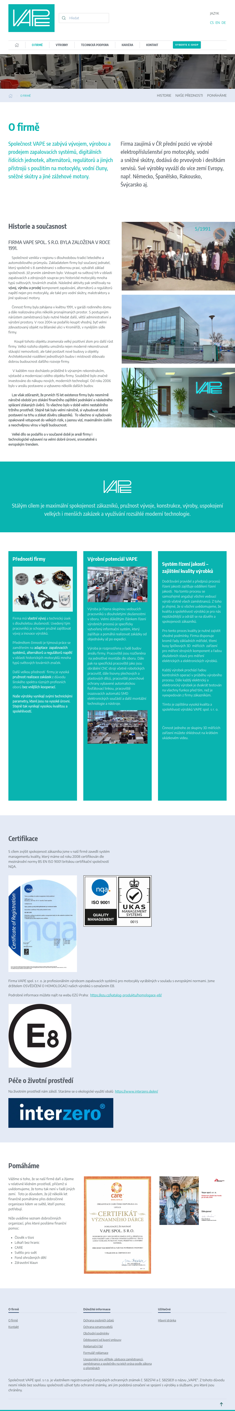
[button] (221, 1404)
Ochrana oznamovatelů (98, 1327)
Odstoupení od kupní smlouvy (102, 1340)
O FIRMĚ (37, 45)
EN (218, 23)
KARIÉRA (127, 45)
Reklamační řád (93, 1346)
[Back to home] (31, 18)
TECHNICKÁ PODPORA (95, 45)
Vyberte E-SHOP (186, 44)
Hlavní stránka (167, 1320)
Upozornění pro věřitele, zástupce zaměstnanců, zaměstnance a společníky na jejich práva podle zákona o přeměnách (117, 1363)
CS (212, 23)
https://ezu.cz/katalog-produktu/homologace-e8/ (126, 995)
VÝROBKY (62, 45)
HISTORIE (164, 95)
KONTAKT (152, 45)
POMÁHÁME (217, 95)
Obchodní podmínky (96, 1333)
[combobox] (84, 18)
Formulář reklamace (95, 1352)
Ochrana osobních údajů (98, 1320)
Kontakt (13, 1327)
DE (224, 23)
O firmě (13, 1320)
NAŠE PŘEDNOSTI (189, 95)
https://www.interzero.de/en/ (136, 1091)
